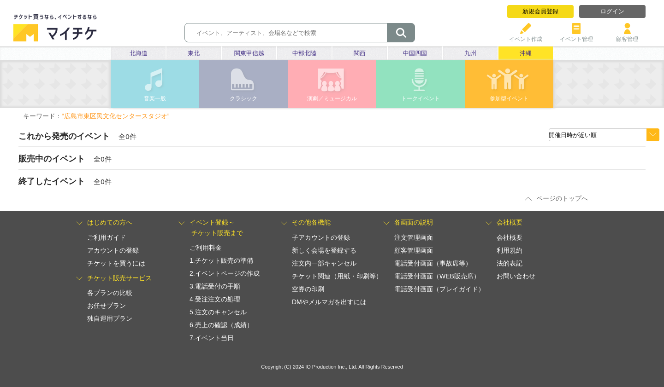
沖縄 (526, 53)
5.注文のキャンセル (218, 312)
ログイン (612, 11)
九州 (470, 53)
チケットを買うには (116, 263)
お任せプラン (106, 305)
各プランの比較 (109, 292)
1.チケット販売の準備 (221, 260)
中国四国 (415, 53)
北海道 (139, 53)
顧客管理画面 (413, 250)
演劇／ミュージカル (332, 98)
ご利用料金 (206, 247)
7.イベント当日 (212, 337)
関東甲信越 (249, 53)
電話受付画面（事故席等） (433, 263)
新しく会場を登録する (324, 250)
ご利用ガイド (106, 237)
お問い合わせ (516, 276)
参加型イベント (509, 98)
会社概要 (509, 237)
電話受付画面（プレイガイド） (439, 289)
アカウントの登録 (113, 250)
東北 (194, 53)
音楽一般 (155, 98)
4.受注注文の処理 (215, 299)
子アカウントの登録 (321, 237)
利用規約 (509, 250)
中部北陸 (304, 53)
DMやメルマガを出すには (329, 302)
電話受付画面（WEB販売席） (437, 276)
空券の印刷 (308, 289)
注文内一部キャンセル (324, 263)
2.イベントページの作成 (225, 273)
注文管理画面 (413, 237)
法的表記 (509, 263)
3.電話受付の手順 (215, 286)
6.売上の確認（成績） (221, 325)
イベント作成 (525, 35)
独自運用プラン (109, 318)
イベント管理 (576, 35)
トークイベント (420, 98)
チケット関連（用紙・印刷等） (337, 276)
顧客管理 (627, 35)
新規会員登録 (540, 11)
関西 (360, 53)
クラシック (243, 98)
